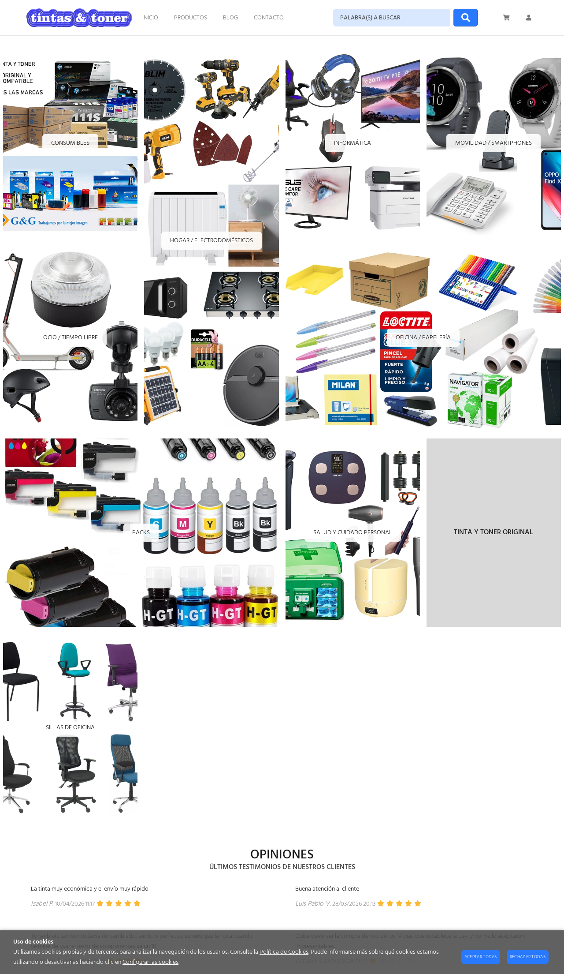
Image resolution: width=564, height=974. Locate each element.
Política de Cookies (284, 952)
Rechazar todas (527, 956)
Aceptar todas (480, 956)
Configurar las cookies (150, 962)
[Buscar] (465, 17)
